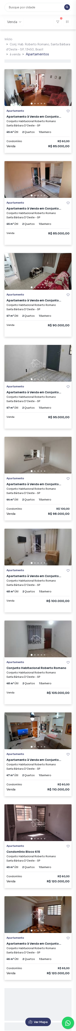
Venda (14, 22)
